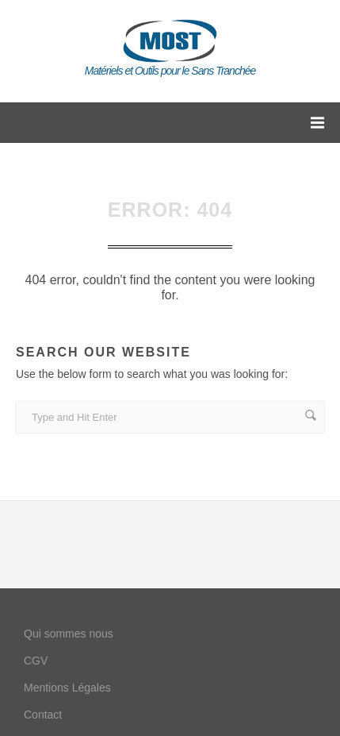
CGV (36, 660)
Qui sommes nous (68, 633)
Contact (43, 714)
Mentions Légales (67, 687)
